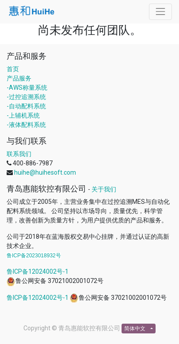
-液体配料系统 (26, 124)
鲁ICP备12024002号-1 (38, 271)
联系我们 (19, 153)
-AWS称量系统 (27, 87)
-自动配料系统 (26, 106)
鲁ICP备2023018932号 (34, 255)
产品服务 (19, 78)
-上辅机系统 (23, 115)
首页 (13, 69)
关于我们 (103, 189)
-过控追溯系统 (26, 96)
